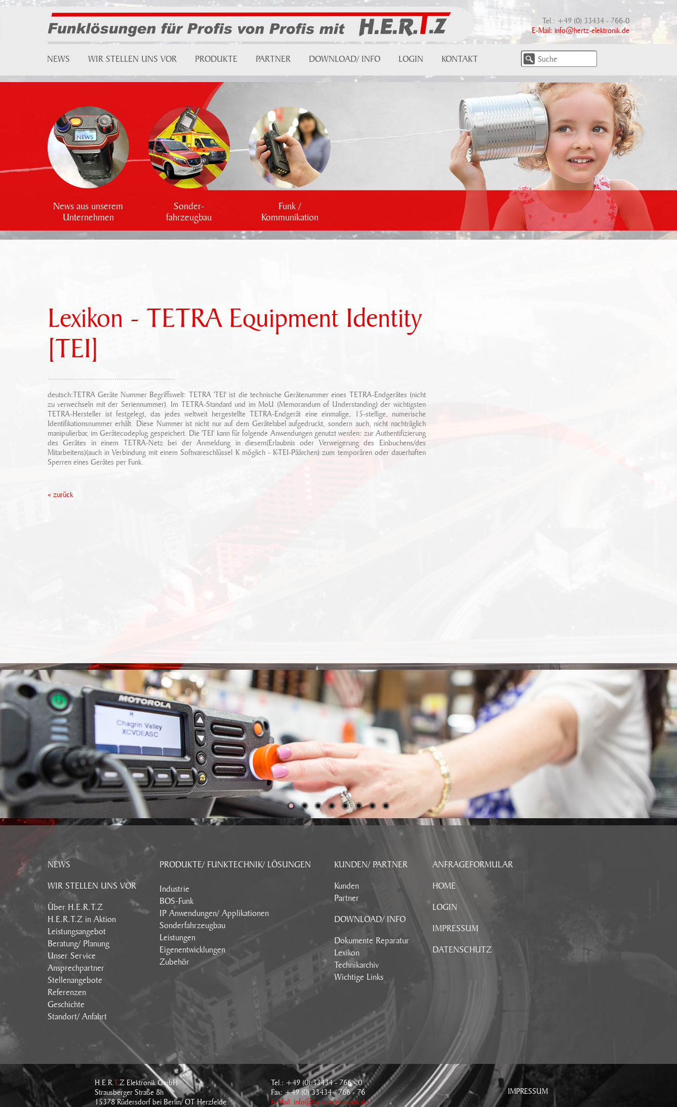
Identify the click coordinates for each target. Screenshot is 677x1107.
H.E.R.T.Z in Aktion (82, 919)
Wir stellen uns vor (132, 59)
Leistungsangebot (77, 931)
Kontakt (460, 59)
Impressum (528, 1091)
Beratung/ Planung (78, 943)
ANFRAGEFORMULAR (472, 864)
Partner (273, 59)
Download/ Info (344, 59)
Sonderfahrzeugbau (192, 925)
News (58, 59)
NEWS (59, 864)
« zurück (60, 494)
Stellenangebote (75, 980)
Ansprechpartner (76, 968)
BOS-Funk (176, 901)
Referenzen (67, 992)
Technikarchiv (356, 965)
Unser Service (72, 956)
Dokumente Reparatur (371, 940)
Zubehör (174, 962)
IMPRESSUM (455, 928)
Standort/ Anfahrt (77, 1016)
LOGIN (444, 907)
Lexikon (347, 953)
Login (411, 59)
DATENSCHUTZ (462, 950)
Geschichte (66, 1004)
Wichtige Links (358, 977)
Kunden (346, 886)
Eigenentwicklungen (192, 950)
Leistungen (177, 937)
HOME (444, 886)
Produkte (216, 59)
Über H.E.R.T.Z (75, 907)
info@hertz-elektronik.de (591, 30)
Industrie (174, 889)
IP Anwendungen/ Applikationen (214, 913)
